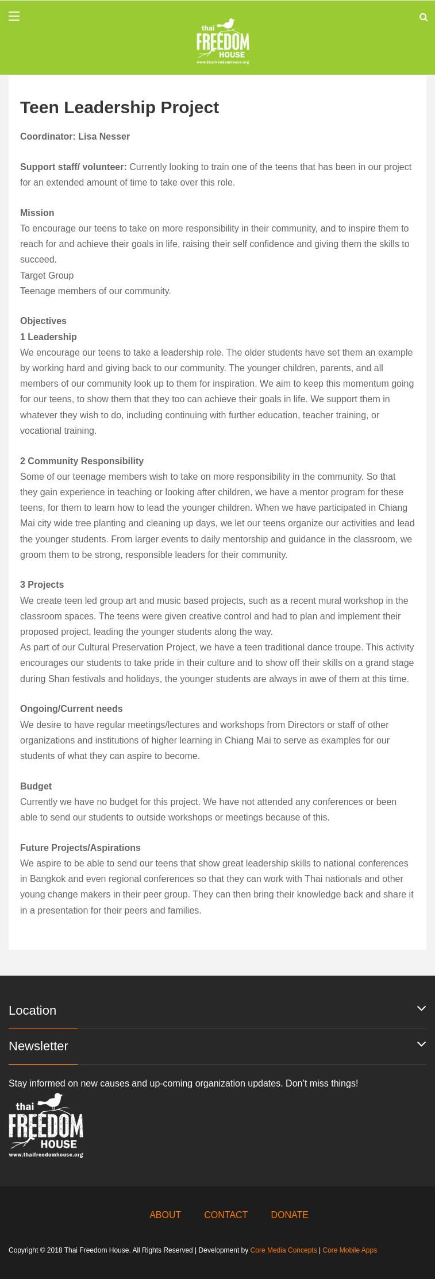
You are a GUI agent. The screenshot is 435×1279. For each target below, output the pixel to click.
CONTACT (226, 1215)
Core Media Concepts (284, 1250)
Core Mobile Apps (349, 1250)
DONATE (289, 1215)
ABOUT (165, 1215)
